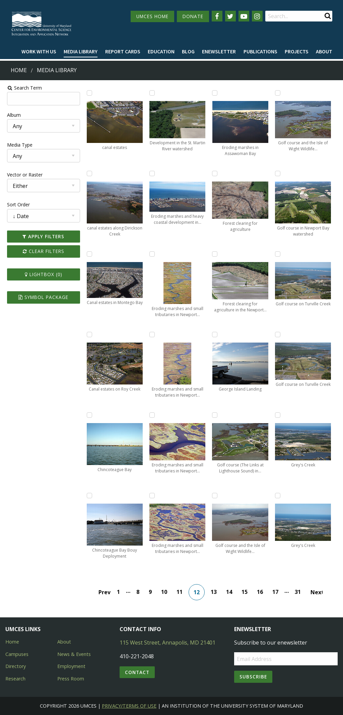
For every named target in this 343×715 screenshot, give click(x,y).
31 (298, 592)
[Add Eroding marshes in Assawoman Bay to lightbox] (215, 93)
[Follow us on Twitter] (230, 16)
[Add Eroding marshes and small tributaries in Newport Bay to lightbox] (151, 254)
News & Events (74, 654)
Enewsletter (219, 51)
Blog (188, 51)
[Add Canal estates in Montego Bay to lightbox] (87, 254)
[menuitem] (38, 51)
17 (276, 592)
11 (180, 592)
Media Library (80, 51)
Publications (260, 51)
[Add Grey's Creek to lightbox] (279, 415)
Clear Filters (41, 251)
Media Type (17, 145)
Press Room (70, 678)
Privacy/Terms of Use (129, 706)
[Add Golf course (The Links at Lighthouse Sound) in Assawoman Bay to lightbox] (215, 415)
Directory (15, 666)
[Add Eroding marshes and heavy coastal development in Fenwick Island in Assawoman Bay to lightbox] (151, 173)
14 (230, 592)
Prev (105, 592)
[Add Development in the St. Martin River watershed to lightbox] (151, 93)
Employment (71, 666)
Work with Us (38, 51)
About (324, 51)
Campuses (16, 654)
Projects (296, 51)
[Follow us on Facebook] (217, 16)
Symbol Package (41, 297)
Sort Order (15, 204)
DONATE (193, 16)
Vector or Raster (22, 174)
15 (245, 592)
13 (214, 592)
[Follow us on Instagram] (257, 16)
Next (317, 592)
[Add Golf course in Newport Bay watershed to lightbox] (279, 173)
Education (161, 51)
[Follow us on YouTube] (243, 16)
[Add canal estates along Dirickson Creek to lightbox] (87, 173)
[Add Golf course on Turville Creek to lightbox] (279, 254)
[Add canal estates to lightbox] (87, 93)
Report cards (122, 51)
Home (19, 70)
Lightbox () (41, 274)
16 (261, 592)
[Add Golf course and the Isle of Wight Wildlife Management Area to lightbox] (215, 495)
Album (11, 115)
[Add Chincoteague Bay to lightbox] (87, 415)
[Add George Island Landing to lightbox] (215, 334)
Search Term (22, 88)
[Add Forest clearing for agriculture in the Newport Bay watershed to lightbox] (215, 254)
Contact (137, 672)
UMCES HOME (152, 16)
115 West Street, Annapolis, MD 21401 (167, 642)
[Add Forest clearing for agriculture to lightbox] (215, 173)
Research (15, 678)
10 (165, 592)
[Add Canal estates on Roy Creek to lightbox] (87, 334)
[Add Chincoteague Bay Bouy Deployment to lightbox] (87, 495)
